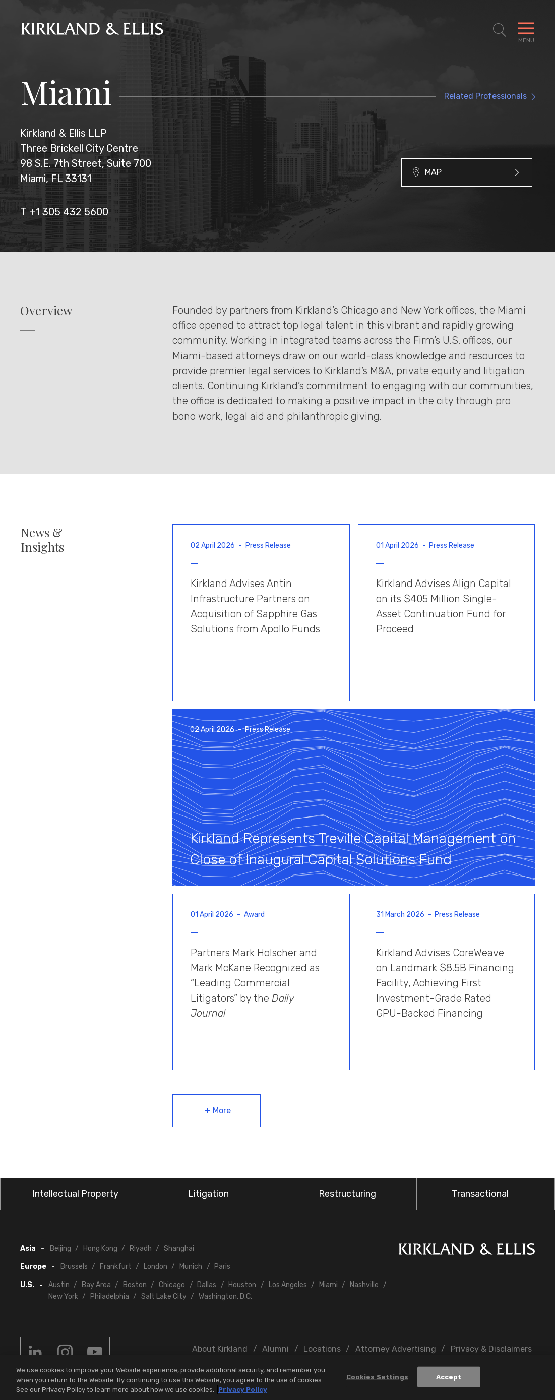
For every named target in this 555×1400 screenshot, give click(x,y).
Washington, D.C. (225, 1296)
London (155, 1266)
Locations (322, 1349)
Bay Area (96, 1284)
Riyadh (141, 1248)
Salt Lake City (164, 1296)
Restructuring (347, 1193)
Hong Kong (100, 1248)
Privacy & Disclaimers (491, 1349)
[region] (277, 1377)
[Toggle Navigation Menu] (526, 30)
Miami (328, 1284)
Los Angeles (288, 1284)
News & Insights (42, 539)
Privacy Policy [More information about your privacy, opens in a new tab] (242, 1389)
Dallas (206, 1284)
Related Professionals (485, 96)
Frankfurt (116, 1266)
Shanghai (179, 1248)
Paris (222, 1266)
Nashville (364, 1284)
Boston (135, 1284)
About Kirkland (220, 1349)
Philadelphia (109, 1296)
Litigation (208, 1193)
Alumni (275, 1349)
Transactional (480, 1193)
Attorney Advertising (395, 1349)
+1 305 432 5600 (68, 212)
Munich (190, 1266)
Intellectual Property (75, 1193)
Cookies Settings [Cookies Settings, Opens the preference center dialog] (377, 1376)
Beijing (60, 1248)
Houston (242, 1284)
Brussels (74, 1266)
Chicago (172, 1284)
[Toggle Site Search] (499, 30)
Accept (449, 1376)
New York (63, 1296)
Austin (59, 1284)
